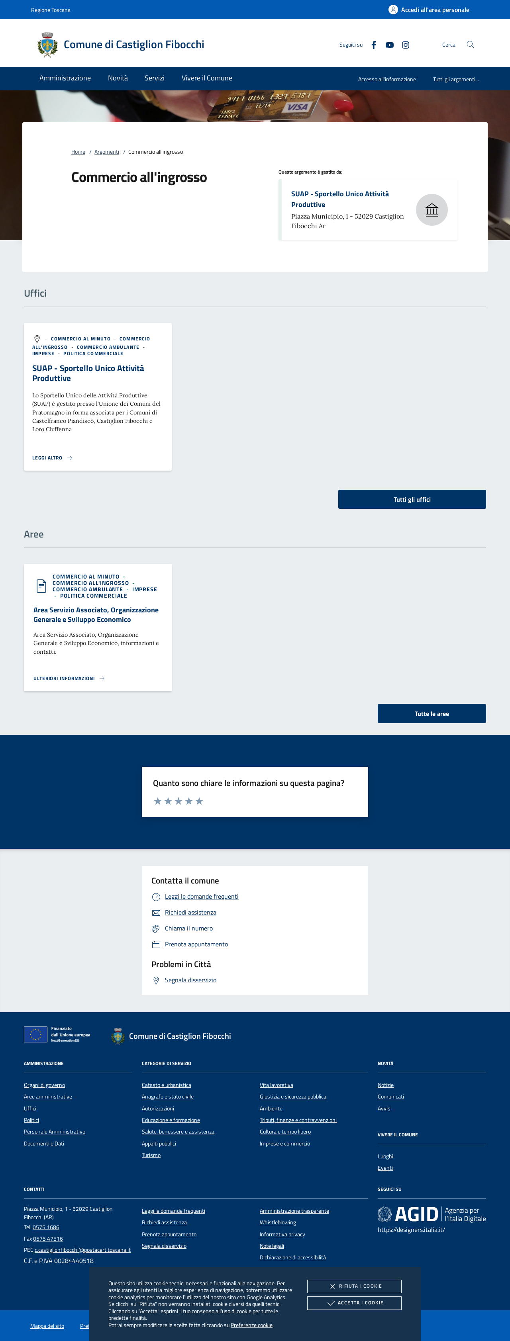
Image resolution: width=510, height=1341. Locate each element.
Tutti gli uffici (412, 499)
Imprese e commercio (285, 1143)
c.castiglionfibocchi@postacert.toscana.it (83, 1249)
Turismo (151, 1155)
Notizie (386, 1085)
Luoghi (385, 1156)
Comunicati (391, 1096)
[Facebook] (371, 44)
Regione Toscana (51, 10)
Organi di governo (44, 1085)
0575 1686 (46, 1227)
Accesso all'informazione (387, 79)
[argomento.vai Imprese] (44, 353)
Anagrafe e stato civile (168, 1096)
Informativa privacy (282, 1234)
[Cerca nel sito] (470, 44)
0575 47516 (48, 1238)
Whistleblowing (278, 1222)
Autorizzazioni (158, 1108)
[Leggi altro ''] (52, 458)
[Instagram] (402, 44)
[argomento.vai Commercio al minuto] (81, 338)
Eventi (385, 1167)
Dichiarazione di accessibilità (293, 1257)
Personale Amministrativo (54, 1131)
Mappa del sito (47, 1325)
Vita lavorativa (276, 1085)
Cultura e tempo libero (285, 1131)
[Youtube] (386, 44)
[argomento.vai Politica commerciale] (93, 353)
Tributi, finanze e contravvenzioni (298, 1120)
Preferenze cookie (252, 1325)
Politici (31, 1120)
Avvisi (385, 1108)
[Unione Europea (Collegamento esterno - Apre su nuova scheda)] (59, 1036)
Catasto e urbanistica (166, 1085)
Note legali (272, 1245)
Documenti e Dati (44, 1143)
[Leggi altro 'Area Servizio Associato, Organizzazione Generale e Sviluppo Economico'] (69, 678)
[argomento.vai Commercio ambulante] (109, 347)
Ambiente (271, 1108)
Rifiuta (354, 1286)
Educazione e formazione (171, 1120)
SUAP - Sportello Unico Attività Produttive (340, 199)
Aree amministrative (48, 1096)
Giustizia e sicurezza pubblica (293, 1096)
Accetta (354, 1303)
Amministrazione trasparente (294, 1210)
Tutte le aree (432, 713)
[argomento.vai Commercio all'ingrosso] (92, 583)
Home (78, 151)
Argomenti (106, 151)
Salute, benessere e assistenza (178, 1131)
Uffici (30, 1108)
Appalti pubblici (159, 1143)
